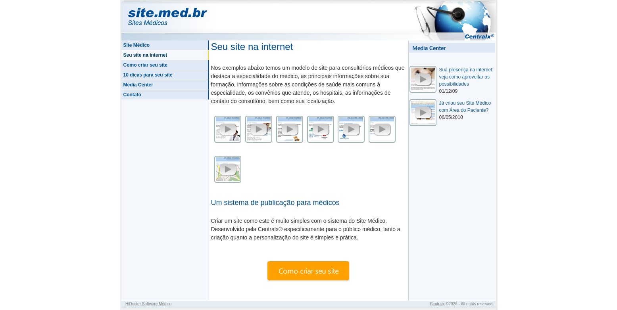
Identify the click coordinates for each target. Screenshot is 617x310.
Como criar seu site (145, 65)
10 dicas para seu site (148, 75)
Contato (132, 95)
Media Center (138, 85)
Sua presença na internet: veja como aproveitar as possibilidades (466, 77)
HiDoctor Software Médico (148, 304)
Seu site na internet (145, 55)
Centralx (437, 304)
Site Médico (136, 45)
